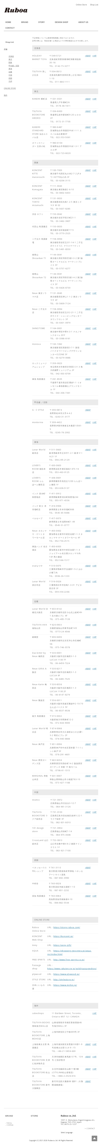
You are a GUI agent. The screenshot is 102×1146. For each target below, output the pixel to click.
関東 (10, 62)
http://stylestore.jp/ (64, 979)
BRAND (24, 22)
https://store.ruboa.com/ (66, 927)
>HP (94, 55)
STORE (34, 1116)
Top (94, 1138)
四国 (10, 78)
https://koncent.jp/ (63, 936)
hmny (9, 1123)
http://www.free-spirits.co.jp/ (69, 959)
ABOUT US (83, 22)
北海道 (11, 56)
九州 (10, 81)
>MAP (88, 55)
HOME (8, 22)
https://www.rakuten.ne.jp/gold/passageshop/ (72, 968)
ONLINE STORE (10, 88)
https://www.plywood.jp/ (66, 974)
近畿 (10, 72)
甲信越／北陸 (14, 66)
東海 (10, 69)
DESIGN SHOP (61, 22)
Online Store (81, 4)
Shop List (94, 4)
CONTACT (10, 28)
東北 (10, 59)
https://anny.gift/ (62, 945)
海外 (5, 95)
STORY (41, 22)
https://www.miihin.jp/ (65, 985)
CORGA (9, 1125)
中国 (10, 75)
